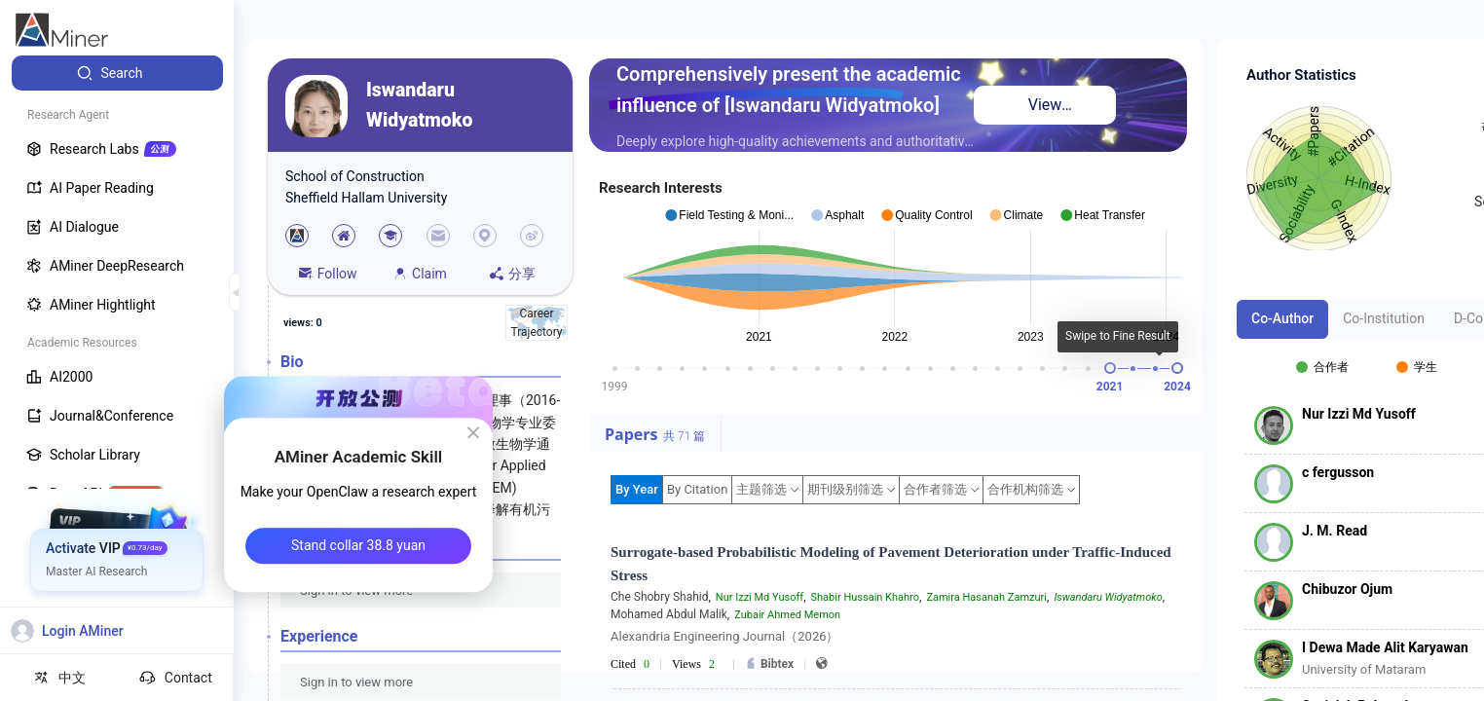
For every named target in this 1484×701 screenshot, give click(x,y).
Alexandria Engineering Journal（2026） (725, 636)
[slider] (1110, 368)
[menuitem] (117, 73)
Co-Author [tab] (1282, 318)
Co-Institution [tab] (1384, 318)
